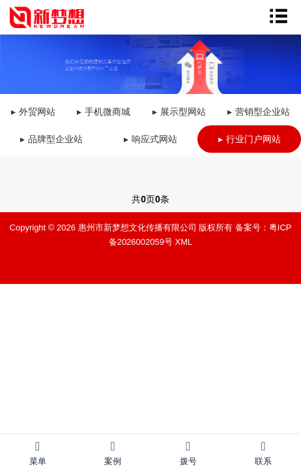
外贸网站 (37, 111)
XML (184, 242)
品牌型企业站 (55, 139)
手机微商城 (107, 111)
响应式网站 (154, 139)
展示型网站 (183, 111)
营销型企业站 (262, 111)
